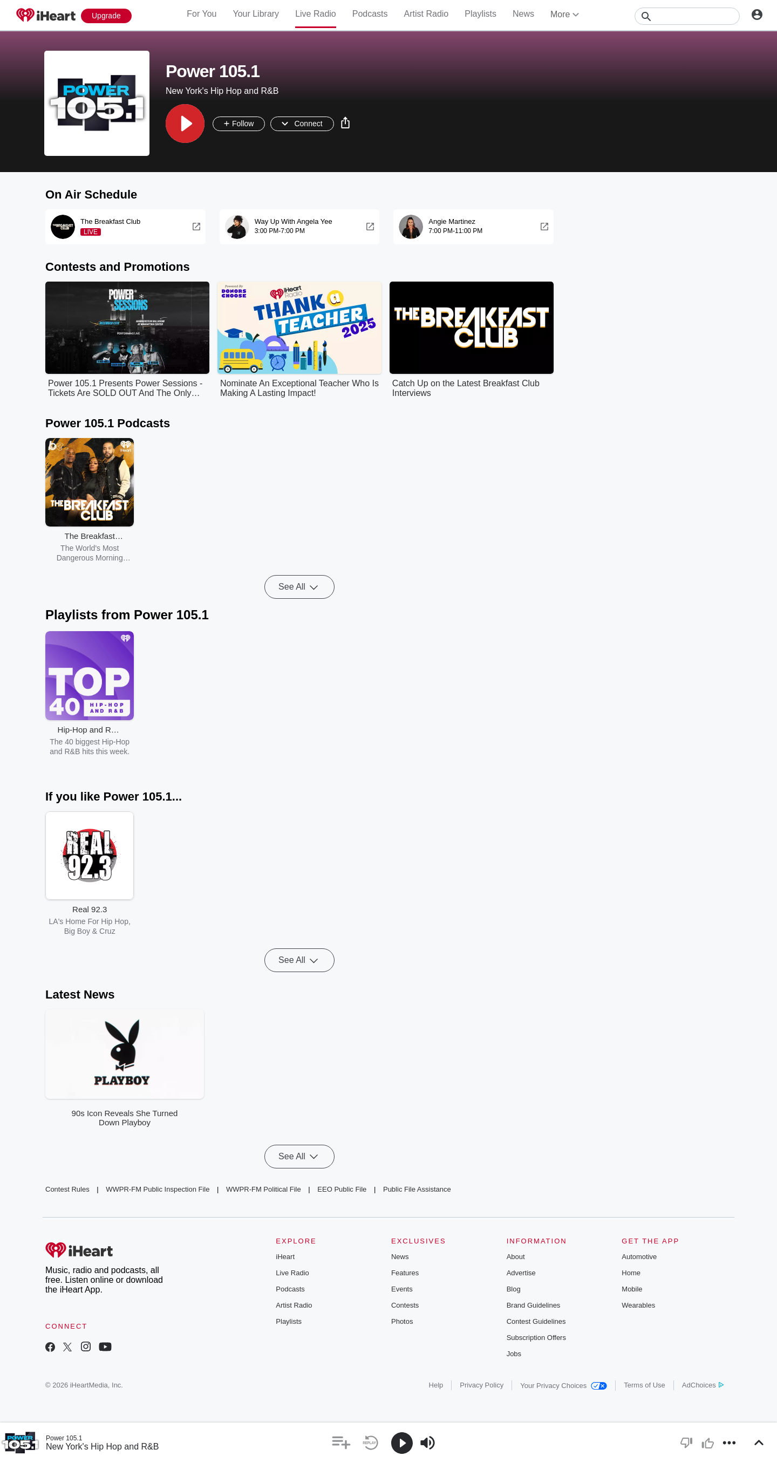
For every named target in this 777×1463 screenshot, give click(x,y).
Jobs (514, 1354)
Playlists (480, 13)
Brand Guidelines (534, 1305)
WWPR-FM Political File (263, 1189)
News (523, 13)
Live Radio (315, 13)
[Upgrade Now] (106, 16)
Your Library (256, 13)
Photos (402, 1321)
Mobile (632, 1289)
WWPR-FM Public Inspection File (157, 1189)
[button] (185, 123)
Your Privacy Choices (563, 1386)
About (516, 1257)
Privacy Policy (481, 1385)
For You (201, 13)
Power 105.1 (64, 1438)
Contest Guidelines (536, 1321)
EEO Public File (341, 1189)
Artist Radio (426, 13)
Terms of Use (644, 1385)
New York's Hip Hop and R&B (102, 1446)
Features (405, 1273)
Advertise (521, 1273)
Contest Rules (67, 1189)
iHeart (285, 1257)
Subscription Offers (536, 1338)
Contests (405, 1305)
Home (631, 1273)
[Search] (687, 16)
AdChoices (703, 1385)
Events (402, 1289)
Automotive (639, 1257)
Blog (514, 1289)
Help (436, 1385)
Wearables (638, 1305)
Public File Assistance (417, 1189)
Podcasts (370, 13)
